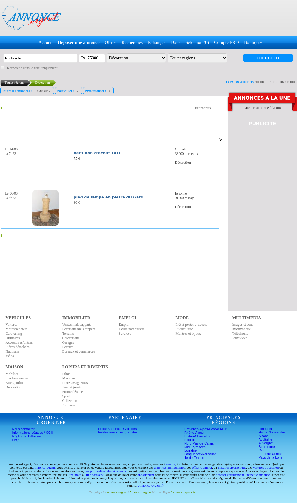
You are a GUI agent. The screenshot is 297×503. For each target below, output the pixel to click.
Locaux (67, 347)
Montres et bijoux (188, 333)
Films (66, 374)
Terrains (68, 333)
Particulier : (68, 90)
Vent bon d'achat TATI (97, 153)
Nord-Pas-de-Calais (199, 443)
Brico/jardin (14, 383)
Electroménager (17, 378)
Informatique (241, 329)
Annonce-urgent (140, 492)
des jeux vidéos (95, 471)
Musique (68, 378)
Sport (66, 396)
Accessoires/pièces (19, 342)
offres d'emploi (202, 467)
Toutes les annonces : (27, 90)
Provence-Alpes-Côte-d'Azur (205, 429)
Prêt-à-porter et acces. (191, 325)
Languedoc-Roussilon (200, 454)
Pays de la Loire (270, 457)
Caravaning (14, 333)
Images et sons (242, 325)
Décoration (13, 387)
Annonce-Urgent (44, 467)
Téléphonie (240, 333)
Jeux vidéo (240, 338)
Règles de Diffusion (26, 436)
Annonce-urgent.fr (183, 492)
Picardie (190, 440)
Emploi (124, 325)
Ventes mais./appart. (76, 325)
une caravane (95, 474)
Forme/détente (72, 392)
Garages (68, 342)
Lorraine (190, 450)
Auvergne (266, 443)
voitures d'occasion (266, 467)
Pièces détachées (18, 347)
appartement (145, 474)
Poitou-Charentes (197, 436)
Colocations (70, 338)
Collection (69, 401)
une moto (75, 474)
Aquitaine (266, 439)
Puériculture (184, 329)
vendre (170, 464)
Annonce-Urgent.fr (150, 485)
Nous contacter (23, 429)
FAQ (15, 440)
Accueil (45, 42)
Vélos (10, 356)
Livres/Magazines (75, 383)
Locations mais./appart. (79, 329)
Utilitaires (13, 338)
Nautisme (12, 351)
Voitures (12, 325)
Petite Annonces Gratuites (117, 429)
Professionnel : (98, 90)
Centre (264, 450)
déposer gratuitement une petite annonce (243, 474)
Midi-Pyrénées (195, 447)
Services (125, 333)
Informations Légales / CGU (32, 432)
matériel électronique (232, 467)
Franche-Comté (270, 454)
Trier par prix (202, 107)
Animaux (69, 405)
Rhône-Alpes (194, 432)
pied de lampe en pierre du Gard (108, 197)
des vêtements (116, 471)
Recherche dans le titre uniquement (32, 68)
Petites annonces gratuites (117, 432)
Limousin (265, 429)
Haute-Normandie (272, 432)
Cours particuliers (132, 329)
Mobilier (12, 374)
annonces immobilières (169, 467)
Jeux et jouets (72, 387)
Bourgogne (267, 446)
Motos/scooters (16, 329)
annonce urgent (116, 492)
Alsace (264, 436)
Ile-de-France (194, 457)
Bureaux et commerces (78, 351)
